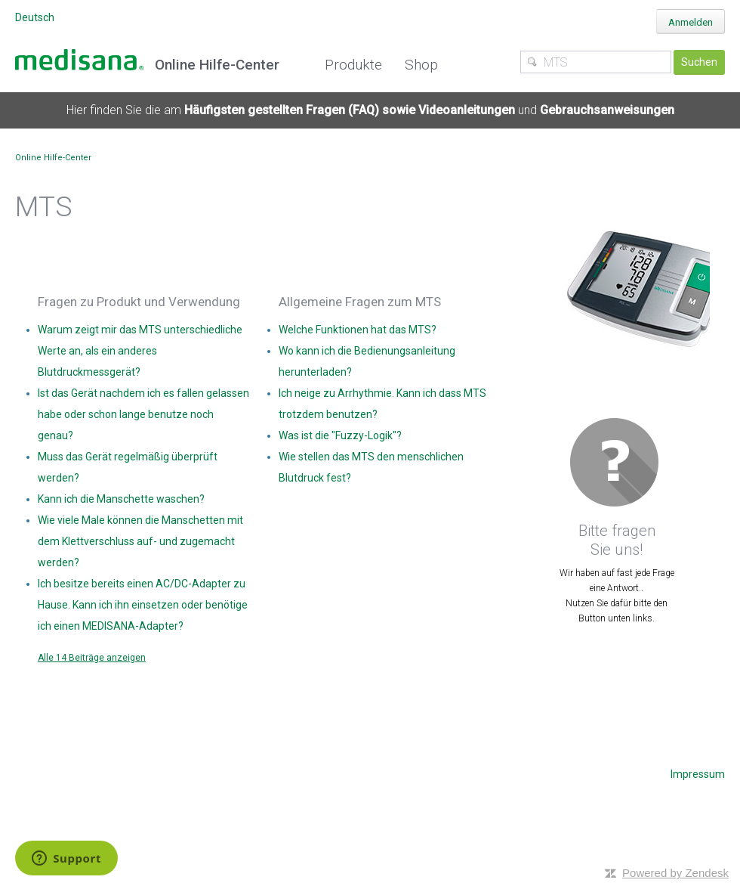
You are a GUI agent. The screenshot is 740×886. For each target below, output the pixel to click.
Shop (421, 64)
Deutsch (34, 17)
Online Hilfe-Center (53, 158)
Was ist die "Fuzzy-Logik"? (340, 435)
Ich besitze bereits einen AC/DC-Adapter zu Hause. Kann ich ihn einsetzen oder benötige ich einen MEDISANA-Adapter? (143, 605)
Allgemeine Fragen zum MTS (360, 301)
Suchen (699, 62)
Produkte (353, 64)
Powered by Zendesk (675, 872)
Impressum (698, 774)
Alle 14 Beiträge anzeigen (92, 657)
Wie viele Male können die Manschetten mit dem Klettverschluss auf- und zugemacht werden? (140, 541)
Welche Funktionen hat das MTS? (357, 330)
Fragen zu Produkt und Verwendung (139, 301)
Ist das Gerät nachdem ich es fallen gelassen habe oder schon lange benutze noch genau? (143, 414)
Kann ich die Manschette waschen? (121, 499)
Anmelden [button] (690, 22)
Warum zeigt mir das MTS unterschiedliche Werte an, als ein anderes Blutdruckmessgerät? (140, 351)
